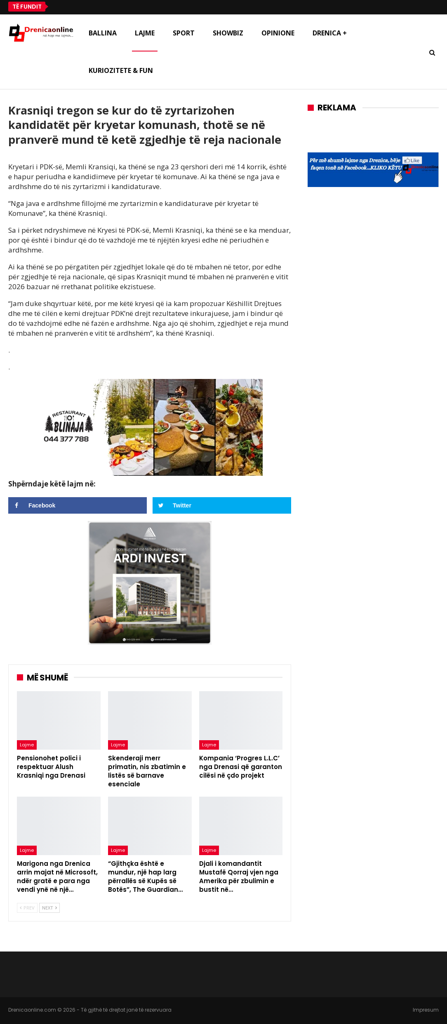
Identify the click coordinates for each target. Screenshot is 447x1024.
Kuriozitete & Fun (121, 70)
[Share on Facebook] (77, 505)
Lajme (145, 32)
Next (49, 908)
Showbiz (228, 32)
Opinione (277, 32)
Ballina (103, 32)
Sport (184, 32)
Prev (27, 908)
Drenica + (330, 32)
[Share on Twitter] (222, 505)
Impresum (426, 1009)
